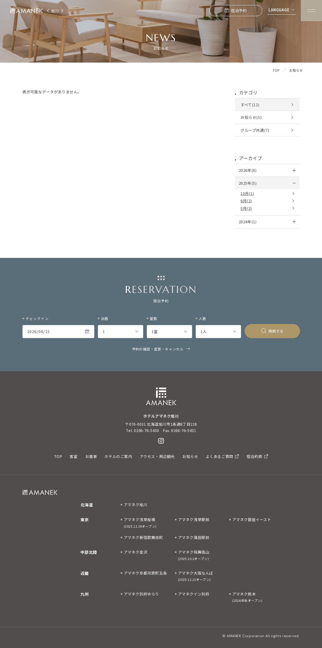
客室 (73, 456)
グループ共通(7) (255, 130)
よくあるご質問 (222, 456)
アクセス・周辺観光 (157, 456)
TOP (58, 456)
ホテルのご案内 (118, 456)
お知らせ (190, 456)
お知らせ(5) (251, 117)
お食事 (91, 456)
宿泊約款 (257, 456)
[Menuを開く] (311, 10)
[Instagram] (161, 441)
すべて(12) (250, 104)
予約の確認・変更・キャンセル (157, 349)
